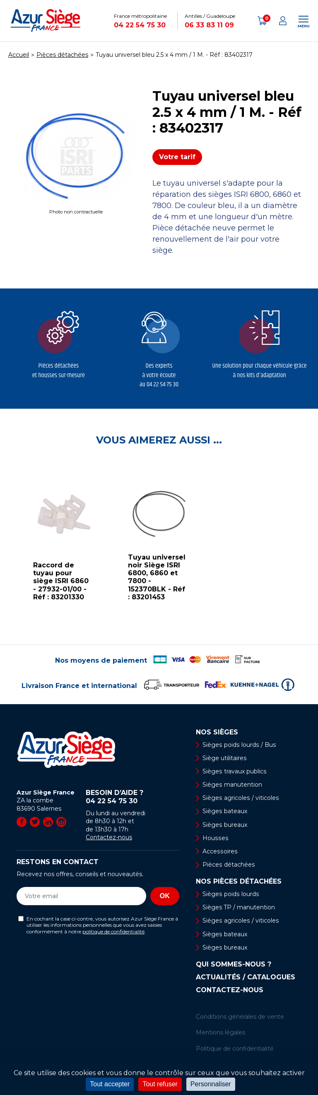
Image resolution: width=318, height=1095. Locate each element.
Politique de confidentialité (235, 1048)
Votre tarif (177, 157)
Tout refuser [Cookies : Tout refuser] (159, 1084)
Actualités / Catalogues (245, 977)
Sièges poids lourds (230, 894)
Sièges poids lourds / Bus (238, 745)
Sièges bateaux (224, 811)
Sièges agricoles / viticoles (240, 798)
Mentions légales (220, 1033)
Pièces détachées (228, 864)
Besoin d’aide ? (132, 797)
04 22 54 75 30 (140, 25)
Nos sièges (217, 732)
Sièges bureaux (224, 825)
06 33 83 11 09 (209, 25)
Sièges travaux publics (234, 771)
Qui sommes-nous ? (233, 964)
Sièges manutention (232, 784)
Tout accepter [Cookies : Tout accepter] (110, 1084)
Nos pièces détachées (239, 881)
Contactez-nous (109, 837)
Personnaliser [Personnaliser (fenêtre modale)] (210, 1084)
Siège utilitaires (224, 758)
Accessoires (219, 851)
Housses (214, 838)
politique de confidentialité (113, 931)
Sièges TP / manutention (238, 907)
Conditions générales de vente (240, 1016)
